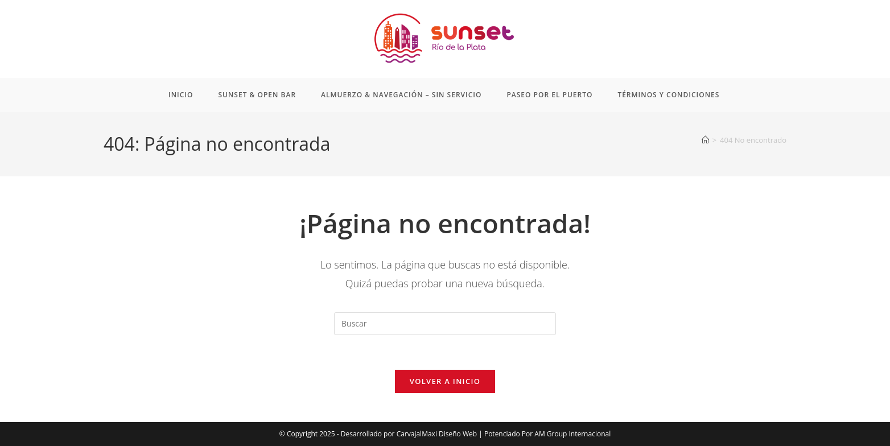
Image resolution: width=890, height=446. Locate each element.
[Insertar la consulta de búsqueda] (445, 323)
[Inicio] (705, 140)
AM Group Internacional (572, 434)
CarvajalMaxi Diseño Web (437, 434)
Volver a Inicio (445, 381)
